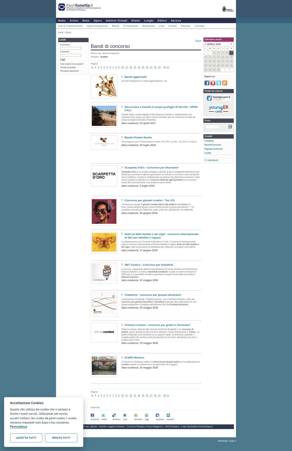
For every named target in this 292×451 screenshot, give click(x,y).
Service (176, 20)
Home (62, 20)
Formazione (130, 26)
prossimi (95, 57)
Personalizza (18, 426)
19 (159, 67)
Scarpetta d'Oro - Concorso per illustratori (152, 167)
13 (135, 67)
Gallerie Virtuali (116, 20)
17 (151, 67)
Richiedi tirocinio (212, 145)
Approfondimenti (97, 26)
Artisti (74, 20)
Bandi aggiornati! (136, 76)
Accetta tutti (26, 437)
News (86, 20)
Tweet (198, 41)
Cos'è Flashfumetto (70, 26)
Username (65, 45)
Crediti (172, 26)
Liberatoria (213, 160)
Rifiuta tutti (61, 437)
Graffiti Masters (134, 357)
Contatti (200, 26)
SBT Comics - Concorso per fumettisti (149, 264)
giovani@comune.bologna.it (200, 426)
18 (155, 67)
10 (122, 67)
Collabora (209, 141)
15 (143, 67)
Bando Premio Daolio (138, 137)
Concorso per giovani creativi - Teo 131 (150, 200)
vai (165, 81)
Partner (186, 26)
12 (131, 67)
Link (161, 26)
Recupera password (69, 71)
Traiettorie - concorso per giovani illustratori (153, 294)
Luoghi (149, 20)
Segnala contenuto (213, 149)
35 (164, 67)
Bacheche (148, 26)
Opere (98, 20)
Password (64, 52)
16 (147, 67)
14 (139, 67)
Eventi (135, 20)
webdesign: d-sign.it (227, 441)
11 (127, 67)
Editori (162, 20)
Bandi (115, 26)
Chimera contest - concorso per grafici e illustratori (157, 325)
